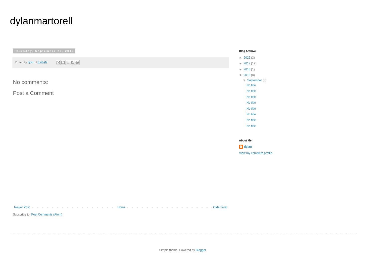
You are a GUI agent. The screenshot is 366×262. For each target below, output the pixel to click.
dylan (248, 146)
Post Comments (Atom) (46, 214)
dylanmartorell (41, 20)
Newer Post (22, 207)
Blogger (201, 250)
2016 (247, 69)
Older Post (220, 207)
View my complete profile (255, 153)
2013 (247, 75)
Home (121, 207)
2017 (247, 63)
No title (251, 85)
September (255, 80)
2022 (247, 57)
